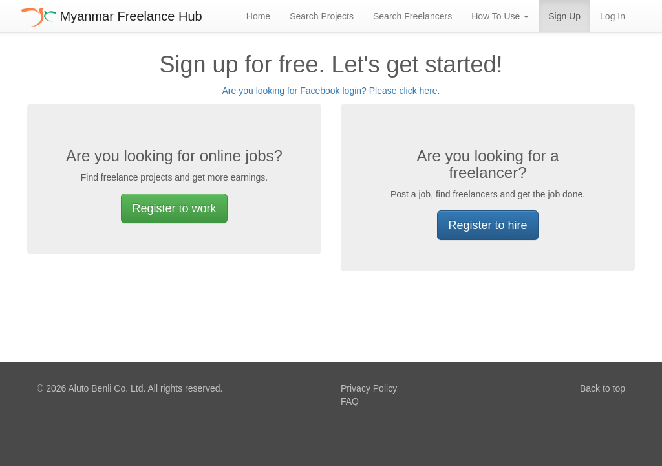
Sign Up (564, 16)
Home (258, 16)
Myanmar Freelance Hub (111, 16)
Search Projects (322, 16)
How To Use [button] (500, 16)
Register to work (174, 208)
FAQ (350, 401)
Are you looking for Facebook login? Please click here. (331, 90)
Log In (612, 16)
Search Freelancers (412, 16)
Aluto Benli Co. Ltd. (106, 388)
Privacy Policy (369, 388)
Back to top (602, 388)
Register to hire (487, 225)
